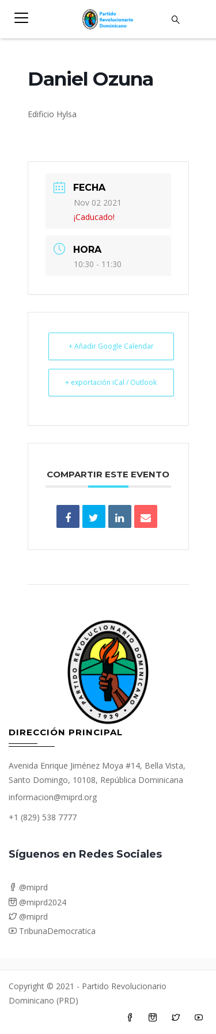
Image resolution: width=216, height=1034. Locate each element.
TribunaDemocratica (52, 930)
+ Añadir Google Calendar (111, 346)
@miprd (28, 887)
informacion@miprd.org (53, 797)
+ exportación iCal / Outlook (111, 382)
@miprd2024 (37, 902)
